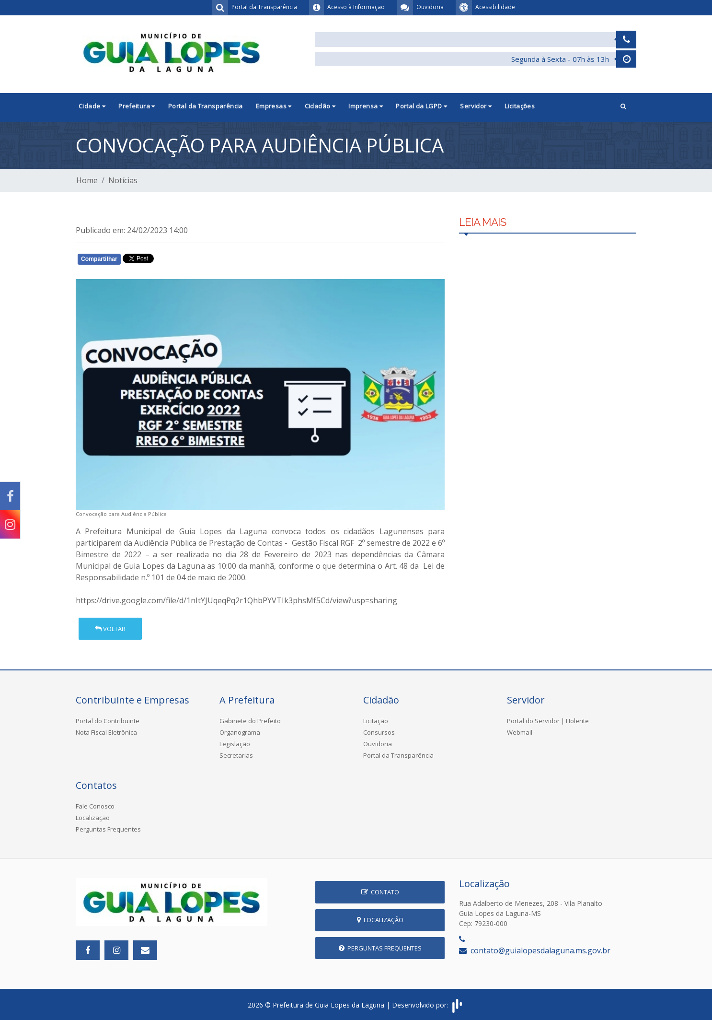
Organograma (239, 732)
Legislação (234, 743)
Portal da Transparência (205, 106)
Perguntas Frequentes (108, 829)
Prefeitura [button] (136, 106)
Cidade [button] (92, 106)
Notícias (123, 180)
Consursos (379, 732)
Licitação (375, 720)
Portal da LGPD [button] (421, 106)
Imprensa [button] (365, 106)
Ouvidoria (377, 743)
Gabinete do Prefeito (250, 720)
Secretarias (236, 755)
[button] (623, 107)
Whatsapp (186, 261)
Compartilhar (99, 259)
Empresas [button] (274, 106)
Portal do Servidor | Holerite (548, 720)
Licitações (520, 106)
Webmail (519, 732)
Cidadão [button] (320, 106)
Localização (93, 817)
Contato (380, 892)
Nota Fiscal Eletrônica (106, 732)
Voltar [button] (110, 628)
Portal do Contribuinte (107, 720)
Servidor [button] (476, 106)
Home (87, 180)
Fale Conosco (95, 806)
